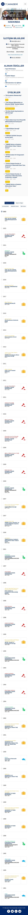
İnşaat (14, 16)
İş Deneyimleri (5, 206)
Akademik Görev (15, 206)
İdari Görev (23, 206)
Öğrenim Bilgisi (19, 203)
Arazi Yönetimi (16, 14)
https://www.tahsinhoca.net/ (15, 54)
